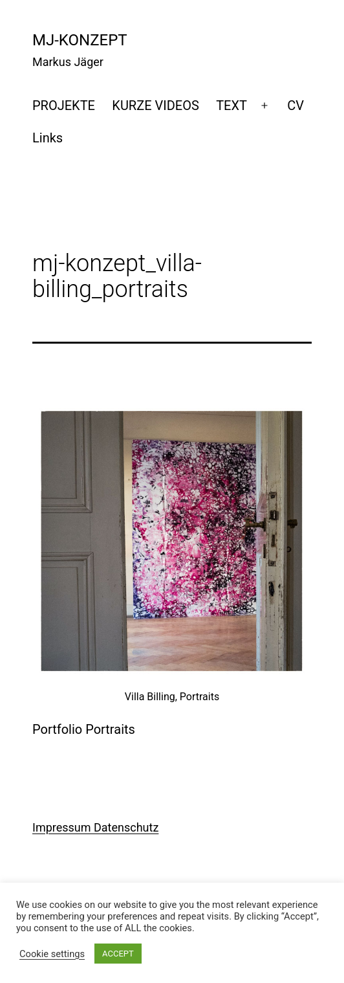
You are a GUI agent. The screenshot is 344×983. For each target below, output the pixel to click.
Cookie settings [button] (52, 954)
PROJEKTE (63, 105)
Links (47, 138)
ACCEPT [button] (118, 953)
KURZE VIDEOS (155, 105)
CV (295, 105)
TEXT (231, 105)
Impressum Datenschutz (95, 827)
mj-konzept (79, 40)
